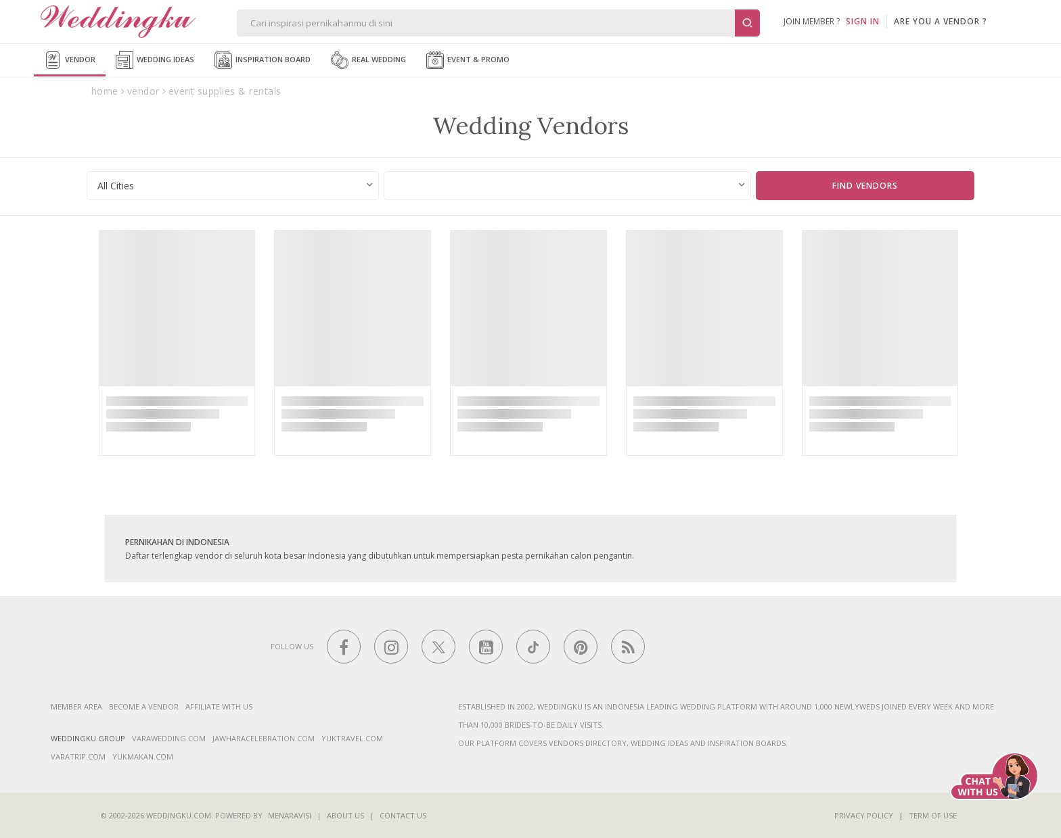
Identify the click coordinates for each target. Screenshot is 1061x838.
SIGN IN (863, 21)
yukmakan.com (142, 756)
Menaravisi (289, 815)
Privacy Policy (863, 815)
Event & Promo (468, 60)
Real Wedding (368, 60)
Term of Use (933, 815)
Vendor (69, 60)
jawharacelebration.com (263, 738)
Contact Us (403, 815)
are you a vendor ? (940, 21)
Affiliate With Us (218, 706)
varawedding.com (169, 738)
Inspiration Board (263, 60)
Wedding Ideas (155, 60)
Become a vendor (144, 706)
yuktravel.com (352, 738)
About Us (345, 815)
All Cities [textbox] (115, 185)
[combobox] (233, 185)
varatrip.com (78, 756)
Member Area (76, 706)
